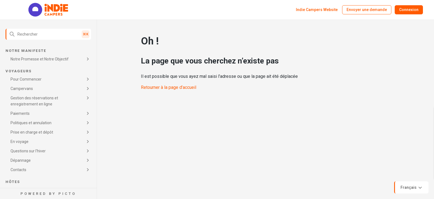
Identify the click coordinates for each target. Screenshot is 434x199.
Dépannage (21, 160)
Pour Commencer (26, 79)
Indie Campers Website (317, 9)
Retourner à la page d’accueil (168, 87)
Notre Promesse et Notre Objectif (40, 59)
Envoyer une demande (367, 9)
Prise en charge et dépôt (32, 132)
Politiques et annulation (31, 123)
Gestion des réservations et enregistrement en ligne (34, 101)
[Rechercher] (48, 34)
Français (412, 187)
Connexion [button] (408, 9)
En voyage (20, 141)
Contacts (18, 170)
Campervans (22, 88)
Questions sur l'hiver (28, 151)
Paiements (20, 113)
